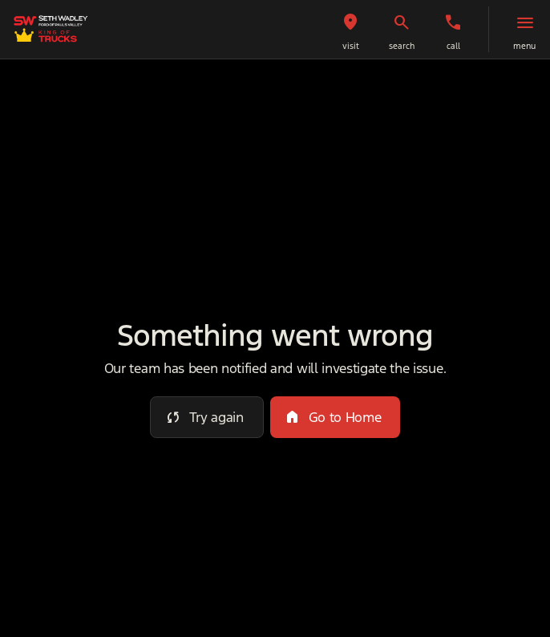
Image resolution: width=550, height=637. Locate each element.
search (402, 46)
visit (350, 46)
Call (453, 46)
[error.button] (207, 417)
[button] (350, 29)
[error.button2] (335, 417)
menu (524, 46)
